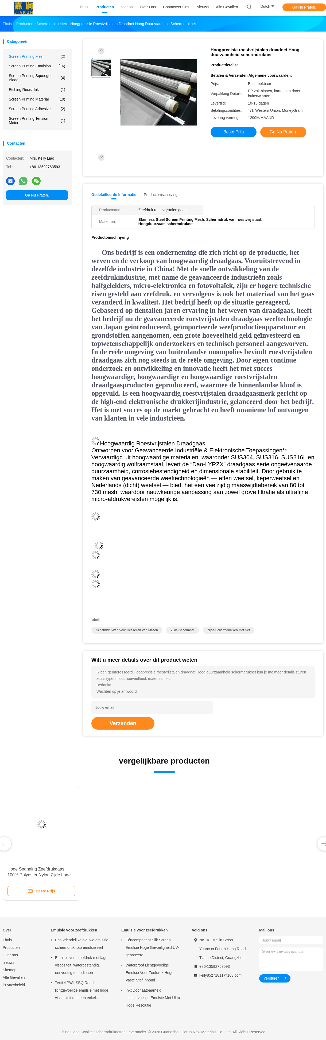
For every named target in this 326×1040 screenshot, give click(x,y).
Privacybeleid (14, 985)
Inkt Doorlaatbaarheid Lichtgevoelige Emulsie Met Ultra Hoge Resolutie (153, 997)
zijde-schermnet (182, 630)
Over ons (10, 955)
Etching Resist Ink (37, 89)
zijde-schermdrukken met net (228, 630)
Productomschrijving (160, 194)
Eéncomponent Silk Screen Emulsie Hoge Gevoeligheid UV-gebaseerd (152, 947)
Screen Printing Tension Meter (37, 120)
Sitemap (9, 970)
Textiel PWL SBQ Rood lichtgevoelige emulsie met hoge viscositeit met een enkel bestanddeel (81, 991)
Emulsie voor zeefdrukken (74, 930)
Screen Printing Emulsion (37, 66)
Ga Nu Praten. (304, 7)
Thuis (7, 940)
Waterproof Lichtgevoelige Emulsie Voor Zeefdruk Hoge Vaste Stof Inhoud (149, 972)
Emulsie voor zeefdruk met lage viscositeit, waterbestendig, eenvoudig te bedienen (81, 965)
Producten (11, 947)
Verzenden (123, 723)
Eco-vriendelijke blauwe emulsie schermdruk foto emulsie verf (81, 944)
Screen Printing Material (37, 99)
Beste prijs (233, 132)
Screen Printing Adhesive (37, 108)
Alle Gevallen (14, 977)
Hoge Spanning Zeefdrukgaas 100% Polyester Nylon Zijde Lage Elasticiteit (39, 875)
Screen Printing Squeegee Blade (37, 78)
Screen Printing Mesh (37, 56)
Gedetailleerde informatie (113, 194)
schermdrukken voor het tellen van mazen (127, 630)
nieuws (8, 962)
